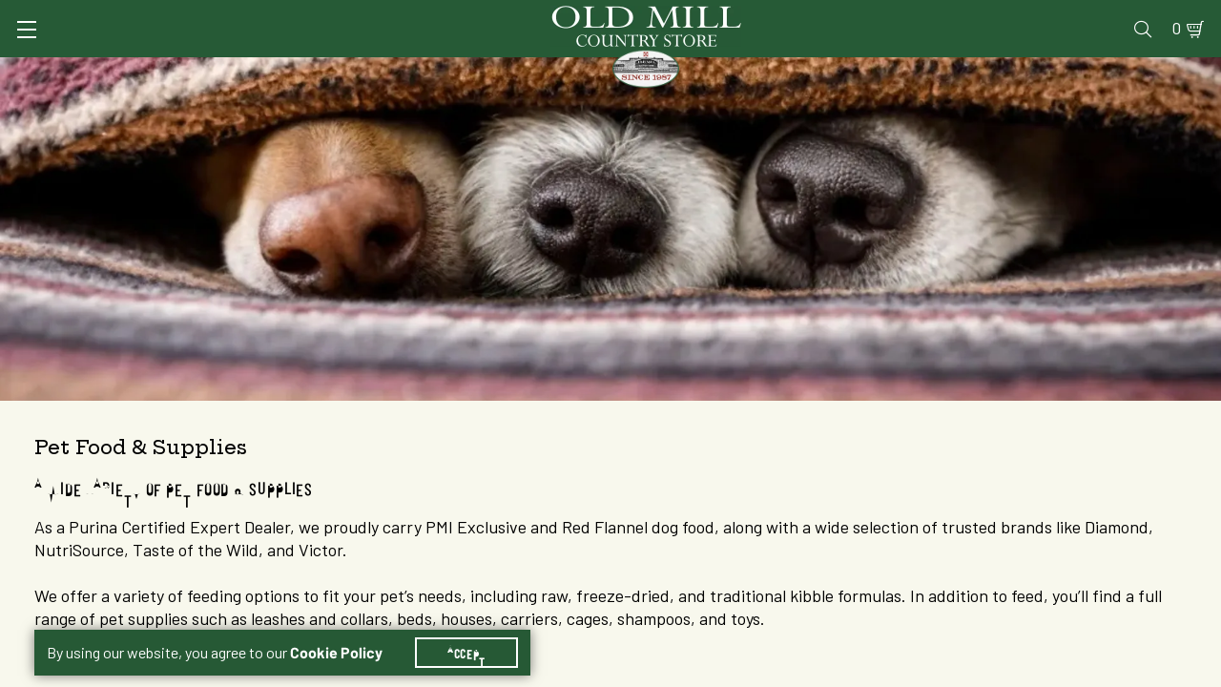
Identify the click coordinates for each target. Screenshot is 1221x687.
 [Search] (1164, 71)
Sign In (274, 16)
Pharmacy (873, 16)
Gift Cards (966, 16)
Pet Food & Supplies (724, 71)
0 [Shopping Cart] (1154, 16)
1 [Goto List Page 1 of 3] (786, 668)
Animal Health (320, 71)
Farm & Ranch (1068, 71)
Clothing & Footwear (909, 71)
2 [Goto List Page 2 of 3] (814, 668)
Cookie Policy (347, 629)
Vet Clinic (783, 16)
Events (1049, 16)
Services (695, 16)
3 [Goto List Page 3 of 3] (843, 668)
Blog (1112, 16)
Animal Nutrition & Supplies (511, 71)
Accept (478, 629)
